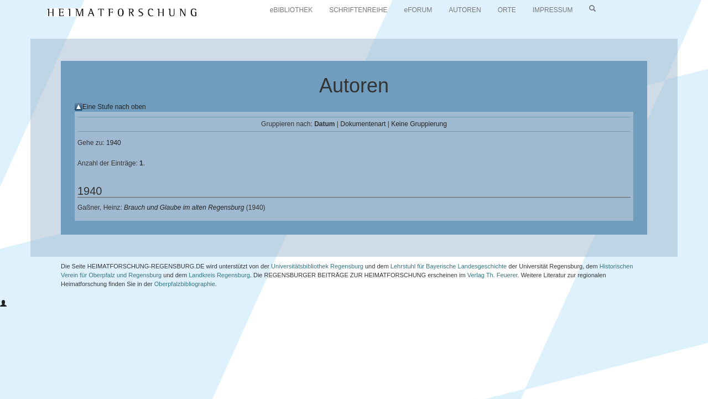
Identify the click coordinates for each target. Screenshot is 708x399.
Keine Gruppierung (419, 124)
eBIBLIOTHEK (291, 10)
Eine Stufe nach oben (114, 107)
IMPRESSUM (553, 10)
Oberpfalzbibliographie (184, 284)
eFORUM (418, 10)
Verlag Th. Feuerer (492, 275)
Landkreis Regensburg (219, 275)
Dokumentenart (363, 124)
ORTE (507, 10)
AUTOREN (465, 10)
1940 (113, 143)
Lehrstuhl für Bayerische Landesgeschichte (449, 266)
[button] (3, 304)
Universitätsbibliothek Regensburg (317, 266)
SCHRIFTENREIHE (358, 10)
